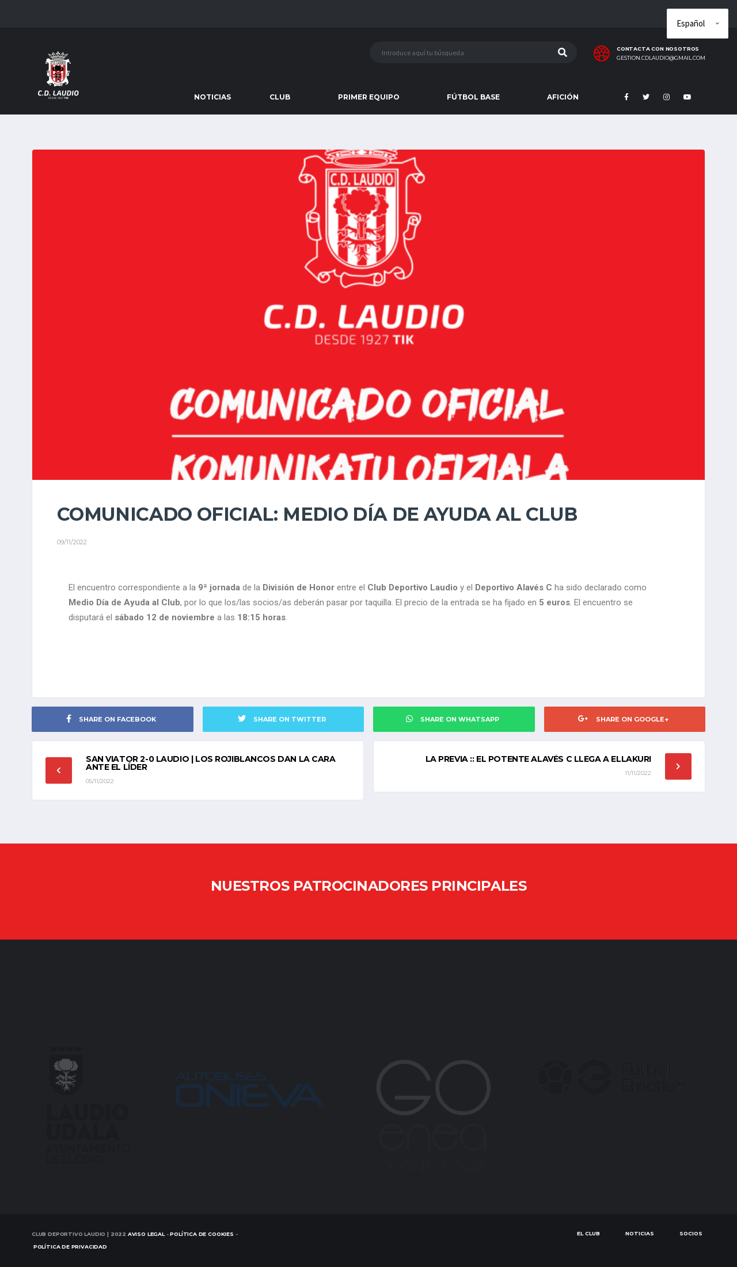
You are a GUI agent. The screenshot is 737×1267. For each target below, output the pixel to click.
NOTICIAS (212, 97)
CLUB (279, 97)
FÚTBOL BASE (473, 97)
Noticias (639, 1233)
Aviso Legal (146, 1234)
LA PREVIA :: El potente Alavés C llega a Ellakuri (538, 759)
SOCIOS (690, 1233)
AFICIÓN (563, 97)
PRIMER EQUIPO (369, 97)
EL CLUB (588, 1233)
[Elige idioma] (697, 24)
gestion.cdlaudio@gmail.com (661, 58)
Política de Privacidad (70, 1246)
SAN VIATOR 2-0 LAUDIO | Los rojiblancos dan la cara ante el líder (211, 763)
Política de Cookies (202, 1234)
